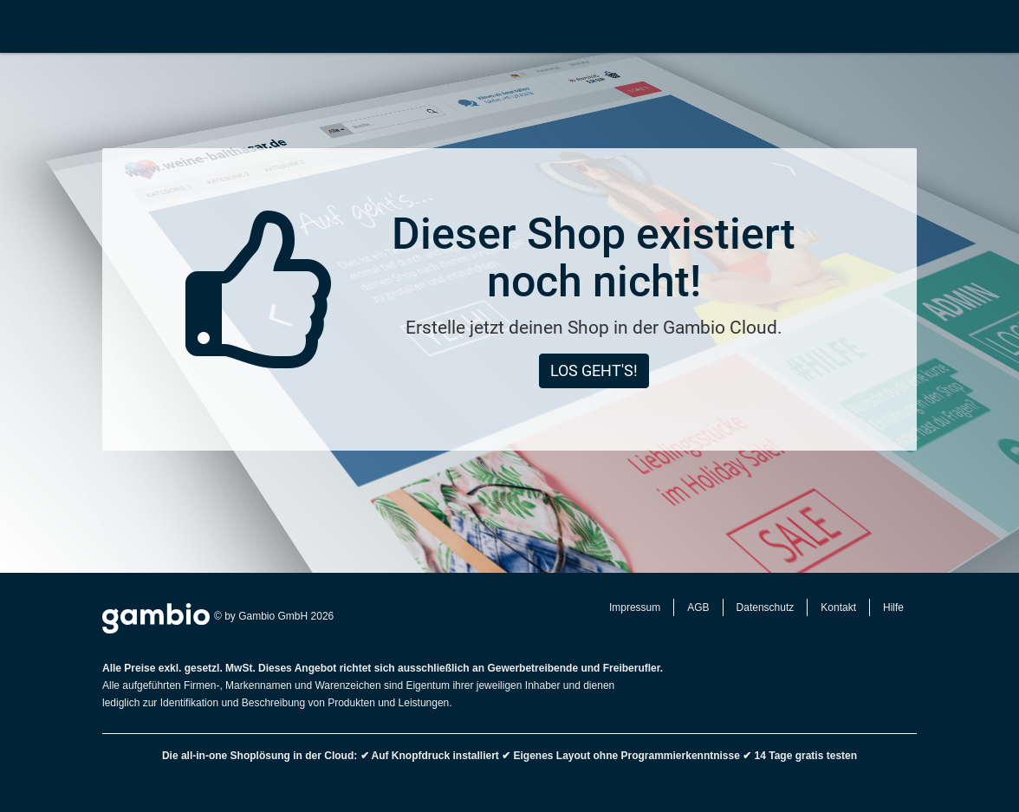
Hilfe (893, 607)
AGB (698, 607)
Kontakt (838, 607)
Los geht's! (594, 370)
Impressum (634, 607)
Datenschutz (766, 607)
